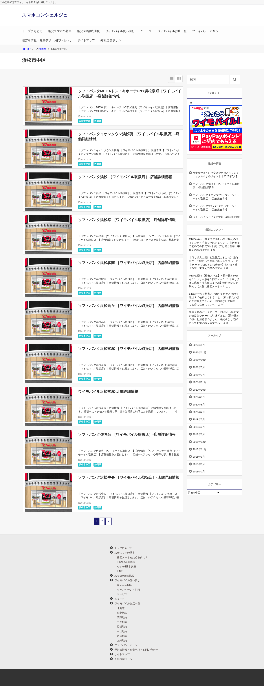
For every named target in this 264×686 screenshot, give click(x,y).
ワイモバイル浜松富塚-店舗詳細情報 (108, 392)
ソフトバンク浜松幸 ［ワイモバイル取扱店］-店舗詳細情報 (127, 220)
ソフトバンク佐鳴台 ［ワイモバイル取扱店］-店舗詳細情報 (127, 434)
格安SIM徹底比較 (88, 31)
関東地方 (122, 617)
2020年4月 (199, 412)
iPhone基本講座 (126, 562)
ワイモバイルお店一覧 (172, 31)
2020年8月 (199, 404)
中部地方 (122, 622)
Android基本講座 (126, 566)
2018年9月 (199, 456)
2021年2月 (199, 374)
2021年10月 (199, 359)
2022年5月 (199, 344)
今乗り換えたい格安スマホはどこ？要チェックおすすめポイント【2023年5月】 (216, 174)
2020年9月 (199, 397)
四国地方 (122, 635)
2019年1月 (199, 434)
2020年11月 (199, 382)
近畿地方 (122, 626)
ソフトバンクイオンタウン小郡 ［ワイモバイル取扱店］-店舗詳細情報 (216, 196)
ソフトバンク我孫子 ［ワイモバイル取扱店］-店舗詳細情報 (216, 185)
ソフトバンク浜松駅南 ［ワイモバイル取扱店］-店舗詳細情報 (128, 263)
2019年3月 (199, 419)
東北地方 (122, 612)
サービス (122, 594)
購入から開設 (124, 585)
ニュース (146, 31)
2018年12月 (199, 441)
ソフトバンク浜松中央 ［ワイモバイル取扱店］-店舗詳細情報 (128, 477)
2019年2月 (199, 426)
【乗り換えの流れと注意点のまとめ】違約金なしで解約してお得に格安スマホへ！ (214, 283)
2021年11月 (199, 352)
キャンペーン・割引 (128, 589)
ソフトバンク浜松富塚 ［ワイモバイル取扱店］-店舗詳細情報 (128, 349)
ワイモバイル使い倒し (120, 31)
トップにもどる (32, 31)
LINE (120, 571)
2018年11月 (199, 449)
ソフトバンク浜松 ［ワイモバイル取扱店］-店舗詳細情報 (125, 177)
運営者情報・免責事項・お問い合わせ (47, 40)
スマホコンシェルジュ (45, 14)
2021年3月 (199, 367)
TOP (26, 49)
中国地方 (122, 631)
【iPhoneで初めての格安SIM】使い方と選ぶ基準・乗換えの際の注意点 (214, 246)
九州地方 (122, 640)
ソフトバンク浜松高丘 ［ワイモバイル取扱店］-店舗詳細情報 (128, 306)
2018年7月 (199, 471)
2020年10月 (199, 389)
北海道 (121, 608)
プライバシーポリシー (206, 31)
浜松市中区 (84, 121)
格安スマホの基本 (60, 31)
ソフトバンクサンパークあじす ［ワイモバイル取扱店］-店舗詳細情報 (216, 207)
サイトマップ (86, 40)
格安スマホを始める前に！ (132, 557)
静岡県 (42, 49)
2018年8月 (199, 464)
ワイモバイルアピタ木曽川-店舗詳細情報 (216, 216)
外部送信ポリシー (112, 40)
